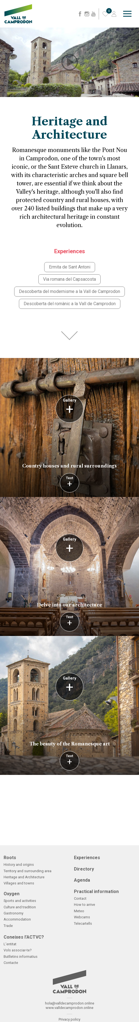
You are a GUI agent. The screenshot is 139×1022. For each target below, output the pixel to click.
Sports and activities (20, 901)
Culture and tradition (20, 907)
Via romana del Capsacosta (69, 279)
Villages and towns (19, 883)
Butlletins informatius (21, 956)
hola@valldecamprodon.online (69, 1003)
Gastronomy (13, 913)
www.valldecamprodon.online (69, 1008)
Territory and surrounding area (27, 871)
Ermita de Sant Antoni (69, 267)
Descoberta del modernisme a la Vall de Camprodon (69, 291)
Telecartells (83, 923)
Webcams (82, 917)
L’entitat (10, 944)
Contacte (11, 963)
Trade (8, 926)
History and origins (19, 864)
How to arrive (84, 904)
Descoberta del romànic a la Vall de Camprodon (70, 303)
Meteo (79, 911)
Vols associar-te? (17, 950)
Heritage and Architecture (24, 877)
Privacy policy (69, 1019)
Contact (80, 898)
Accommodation (17, 919)
